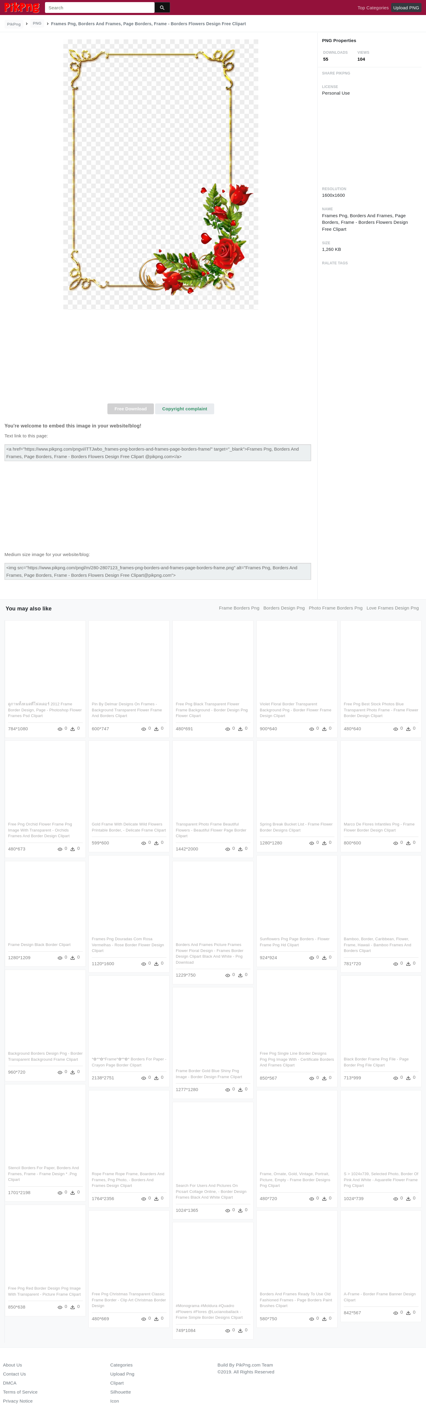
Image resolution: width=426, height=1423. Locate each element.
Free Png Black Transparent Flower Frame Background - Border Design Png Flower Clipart (212, 710)
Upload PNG (406, 7)
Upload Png (122, 1373)
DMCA (9, 1382)
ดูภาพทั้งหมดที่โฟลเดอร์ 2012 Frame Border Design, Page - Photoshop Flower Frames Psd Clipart (45, 710)
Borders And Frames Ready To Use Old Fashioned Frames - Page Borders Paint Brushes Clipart (296, 1300)
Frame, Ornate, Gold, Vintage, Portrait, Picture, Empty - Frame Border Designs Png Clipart (295, 1179)
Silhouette (120, 1391)
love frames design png (393, 607)
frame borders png (239, 607)
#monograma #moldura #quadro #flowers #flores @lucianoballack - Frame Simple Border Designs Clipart (209, 1311)
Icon (114, 1400)
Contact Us (14, 1373)
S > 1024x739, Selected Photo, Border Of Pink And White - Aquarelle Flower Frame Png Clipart (381, 1179)
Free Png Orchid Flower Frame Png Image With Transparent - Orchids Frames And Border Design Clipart (40, 830)
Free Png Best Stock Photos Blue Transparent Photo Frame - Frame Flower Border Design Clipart (381, 710)
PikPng (14, 24)
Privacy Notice (18, 1400)
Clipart (117, 1382)
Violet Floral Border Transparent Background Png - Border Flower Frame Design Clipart (296, 710)
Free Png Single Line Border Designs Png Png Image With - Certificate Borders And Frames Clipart (297, 1059)
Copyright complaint (184, 408)
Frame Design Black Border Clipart (39, 944)
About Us (12, 1364)
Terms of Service (20, 1391)
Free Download (131, 408)
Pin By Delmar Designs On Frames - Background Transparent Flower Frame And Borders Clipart (127, 710)
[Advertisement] (161, 358)
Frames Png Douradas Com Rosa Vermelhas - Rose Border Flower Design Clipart (128, 945)
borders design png (284, 607)
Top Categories (373, 7)
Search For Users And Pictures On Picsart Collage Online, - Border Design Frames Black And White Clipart (211, 1191)
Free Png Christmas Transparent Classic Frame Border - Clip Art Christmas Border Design (129, 1300)
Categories (121, 1364)
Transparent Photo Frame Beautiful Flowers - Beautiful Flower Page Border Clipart (211, 830)
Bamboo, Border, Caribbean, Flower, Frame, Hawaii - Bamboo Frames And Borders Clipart (377, 945)
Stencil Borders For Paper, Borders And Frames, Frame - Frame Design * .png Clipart (43, 1175)
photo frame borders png (335, 607)
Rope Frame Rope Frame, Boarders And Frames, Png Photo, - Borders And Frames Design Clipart (128, 1179)
